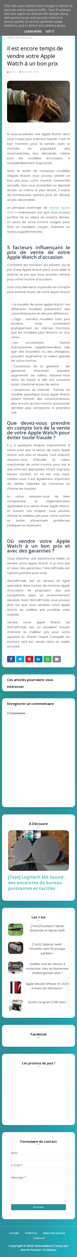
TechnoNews (43, 1246)
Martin (13, 72)
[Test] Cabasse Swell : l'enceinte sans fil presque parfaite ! (47, 948)
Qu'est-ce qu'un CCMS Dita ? (47, 1002)
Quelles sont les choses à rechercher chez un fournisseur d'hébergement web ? (47, 968)
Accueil (14, 1233)
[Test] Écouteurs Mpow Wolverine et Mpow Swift (47, 928)
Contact (39, 1238)
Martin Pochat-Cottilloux (38, 1250)
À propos (31, 1233)
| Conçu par (60, 1246)
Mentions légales (54, 1233)
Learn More (33, 31)
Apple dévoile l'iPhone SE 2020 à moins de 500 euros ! (47, 986)
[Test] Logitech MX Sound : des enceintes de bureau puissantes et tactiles (37, 882)
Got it (50, 31)
